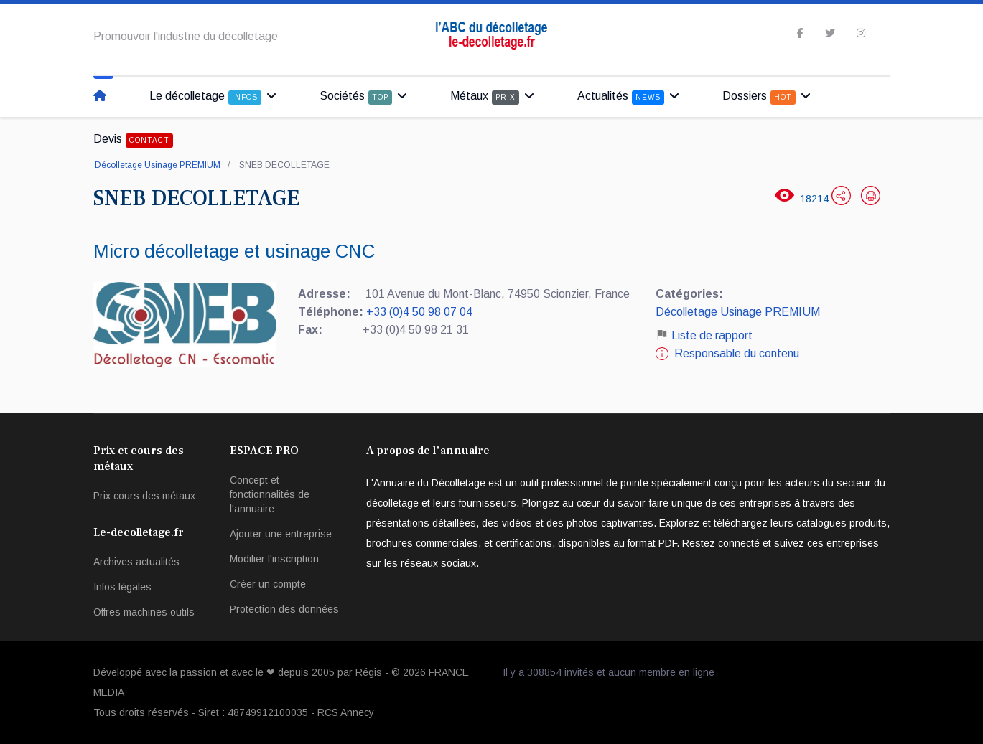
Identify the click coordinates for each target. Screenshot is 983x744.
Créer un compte (268, 584)
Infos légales (122, 587)
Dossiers (759, 97)
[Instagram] (861, 33)
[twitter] (830, 33)
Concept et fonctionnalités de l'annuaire (269, 494)
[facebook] (800, 33)
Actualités (620, 97)
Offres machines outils (144, 612)
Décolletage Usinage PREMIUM (157, 165)
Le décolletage (205, 97)
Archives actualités (136, 562)
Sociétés (356, 97)
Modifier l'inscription (274, 559)
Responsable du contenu (736, 353)
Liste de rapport (704, 335)
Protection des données (284, 609)
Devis (133, 140)
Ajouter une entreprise (281, 534)
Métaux (484, 97)
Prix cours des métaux (144, 496)
